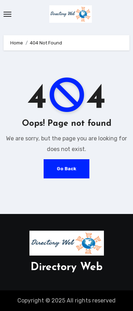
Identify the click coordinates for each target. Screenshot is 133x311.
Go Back (66, 168)
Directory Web (66, 267)
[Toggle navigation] (7, 14)
